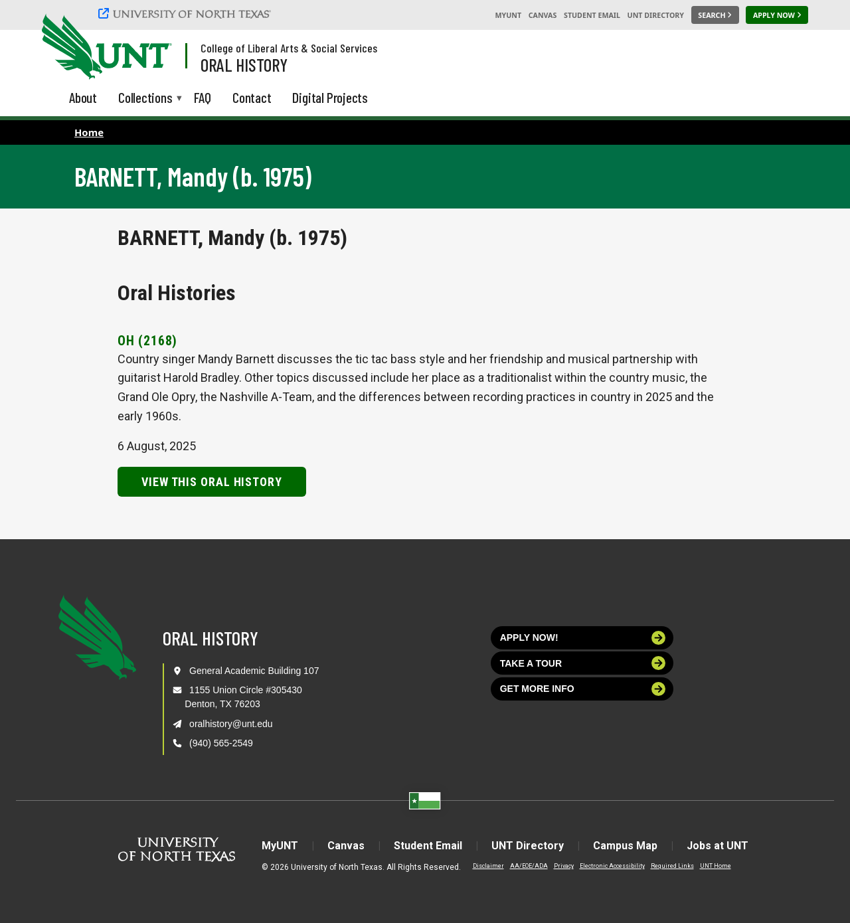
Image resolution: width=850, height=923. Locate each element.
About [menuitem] (83, 97)
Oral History (244, 64)
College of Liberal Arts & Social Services (289, 48)
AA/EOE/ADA (529, 866)
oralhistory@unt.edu (231, 723)
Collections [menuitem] (145, 98)
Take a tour (583, 663)
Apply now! (583, 638)
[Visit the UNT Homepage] (151, 48)
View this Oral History (211, 482)
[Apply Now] (777, 15)
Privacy (564, 866)
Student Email (592, 15)
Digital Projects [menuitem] (330, 97)
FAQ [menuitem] (202, 97)
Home (89, 132)
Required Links (672, 866)
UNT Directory (656, 15)
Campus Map (625, 845)
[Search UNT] (715, 15)
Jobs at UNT (717, 845)
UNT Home (715, 866)
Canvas (543, 15)
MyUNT (508, 15)
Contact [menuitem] (252, 97)
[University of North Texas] (186, 13)
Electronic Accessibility (612, 866)
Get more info (583, 689)
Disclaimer (488, 866)
